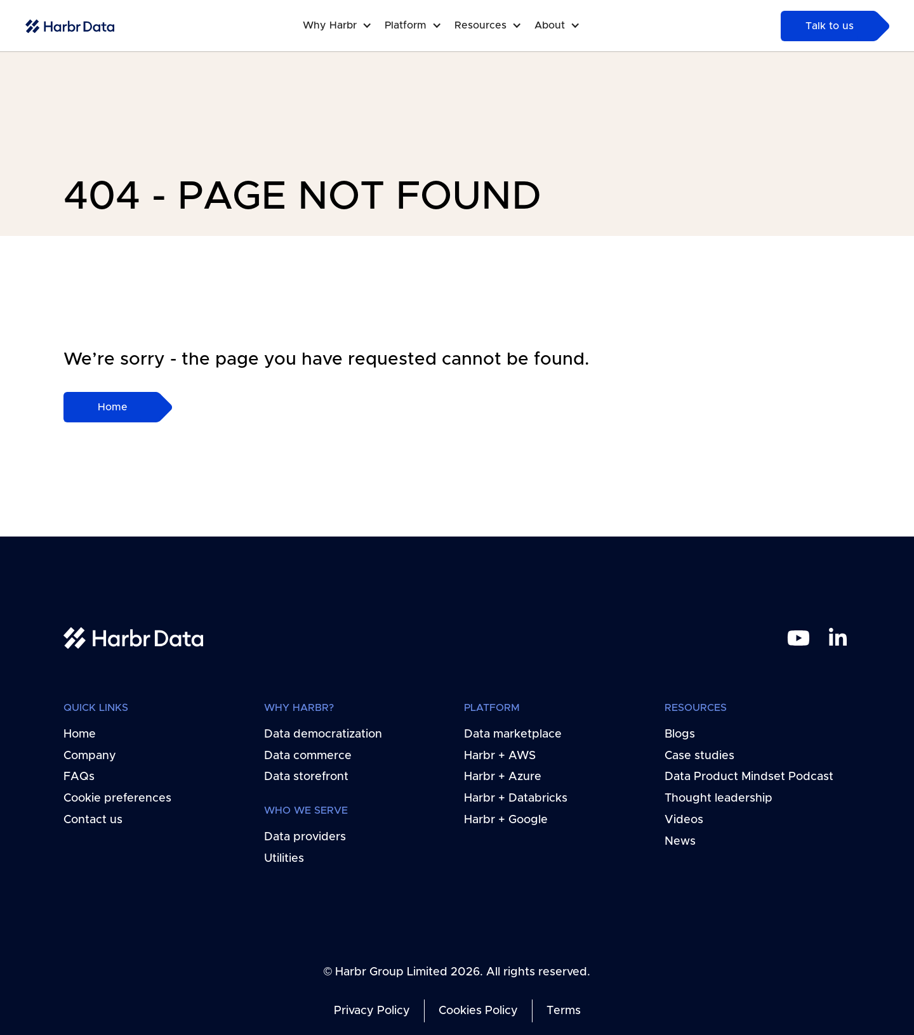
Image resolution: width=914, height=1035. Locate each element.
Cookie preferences (117, 798)
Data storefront (306, 777)
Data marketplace (513, 734)
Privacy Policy (372, 1011)
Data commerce (308, 755)
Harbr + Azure (502, 777)
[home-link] (69, 26)
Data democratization (323, 734)
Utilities (284, 858)
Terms (563, 1011)
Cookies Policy (478, 1011)
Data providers (305, 837)
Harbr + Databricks (515, 798)
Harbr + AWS (500, 755)
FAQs (79, 777)
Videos (684, 820)
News (680, 841)
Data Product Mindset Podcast (749, 777)
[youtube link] (798, 638)
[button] (344, 25)
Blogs (680, 734)
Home (79, 734)
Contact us (93, 820)
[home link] (133, 638)
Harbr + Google (506, 820)
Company (89, 755)
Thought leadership (718, 798)
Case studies (699, 755)
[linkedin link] (838, 638)
